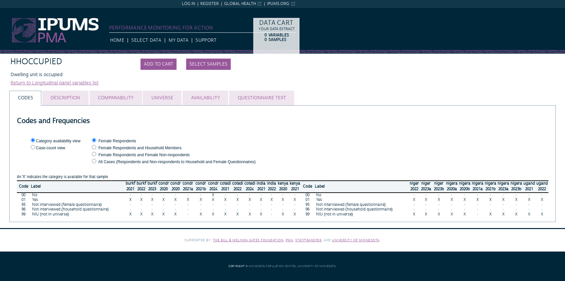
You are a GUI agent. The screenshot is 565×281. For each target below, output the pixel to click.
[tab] (25, 98)
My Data (178, 40)
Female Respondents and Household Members (140, 148)
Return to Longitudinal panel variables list (55, 83)
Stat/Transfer (308, 240)
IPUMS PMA (12, 11)
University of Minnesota (356, 240)
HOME (117, 40)
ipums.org (278, 3)
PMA (289, 240)
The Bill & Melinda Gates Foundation (248, 240)
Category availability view (58, 141)
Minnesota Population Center (272, 266)
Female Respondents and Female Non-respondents (144, 155)
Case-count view (50, 148)
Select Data (146, 40)
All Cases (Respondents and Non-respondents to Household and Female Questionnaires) (177, 162)
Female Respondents (117, 141)
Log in (188, 3)
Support (205, 40)
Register (209, 3)
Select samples (208, 64)
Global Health (240, 3)
